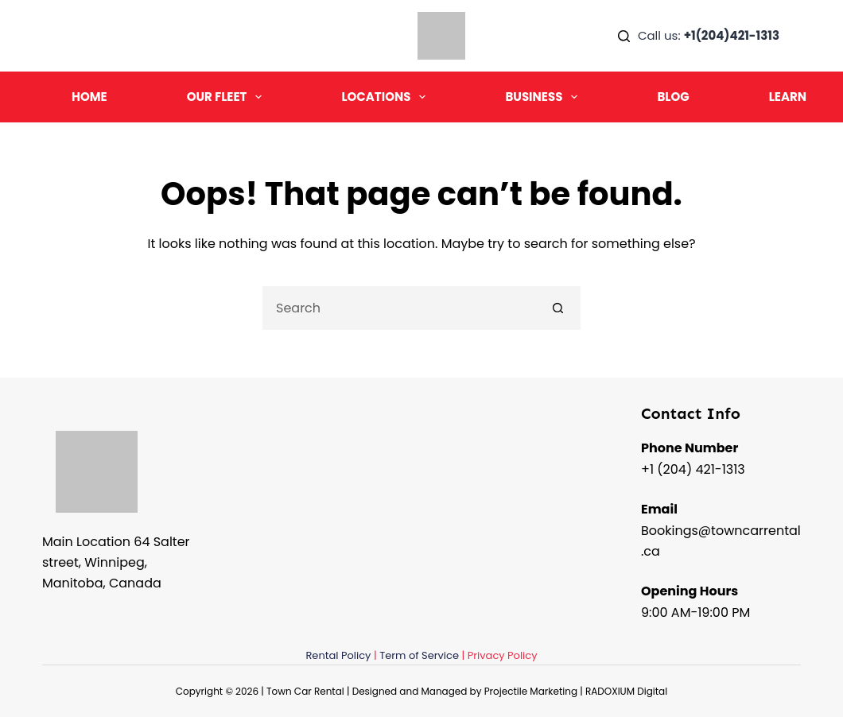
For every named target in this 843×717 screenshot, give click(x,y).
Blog (673, 96)
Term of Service (419, 655)
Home (89, 96)
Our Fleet (228, 97)
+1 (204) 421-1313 (693, 469)
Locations (386, 97)
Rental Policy (338, 655)
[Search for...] (399, 308)
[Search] (624, 36)
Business (544, 97)
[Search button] (559, 308)
